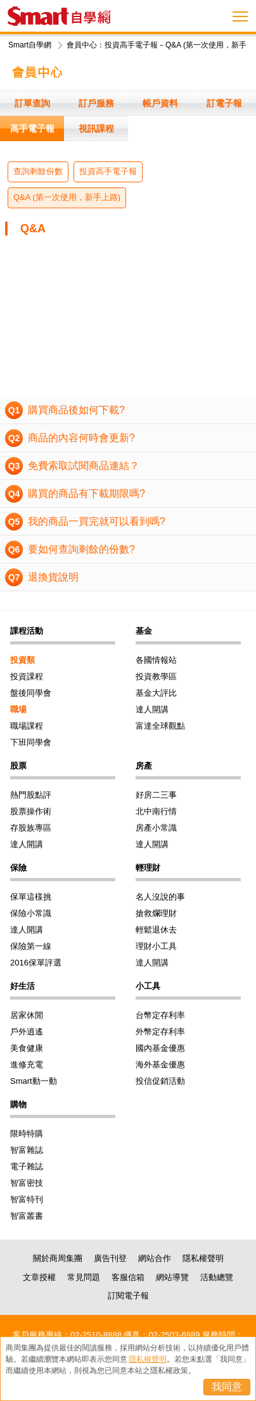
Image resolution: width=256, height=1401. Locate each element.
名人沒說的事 (160, 897)
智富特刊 (26, 1199)
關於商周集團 (57, 1258)
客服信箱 (128, 1277)
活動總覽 (216, 1277)
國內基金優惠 (160, 1048)
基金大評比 (156, 693)
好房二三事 (156, 795)
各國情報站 (156, 660)
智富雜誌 (26, 1150)
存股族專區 (30, 827)
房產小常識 (156, 827)
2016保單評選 (35, 962)
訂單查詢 (32, 103)
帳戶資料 (160, 103)
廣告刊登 (110, 1258)
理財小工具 (156, 946)
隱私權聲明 (203, 1258)
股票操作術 (30, 811)
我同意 (227, 1386)
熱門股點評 (30, 795)
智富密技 (26, 1183)
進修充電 (26, 1064)
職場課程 (26, 726)
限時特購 (26, 1133)
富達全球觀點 (160, 726)
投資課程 (26, 676)
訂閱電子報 (128, 1295)
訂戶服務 (96, 103)
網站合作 (154, 1258)
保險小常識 (30, 913)
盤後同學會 (30, 693)
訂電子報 (224, 103)
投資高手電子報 (108, 171)
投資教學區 (156, 676)
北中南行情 (156, 811)
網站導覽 (172, 1277)
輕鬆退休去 (156, 929)
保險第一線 (30, 946)
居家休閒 (26, 1015)
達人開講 (152, 709)
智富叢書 (26, 1216)
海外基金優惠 (160, 1064)
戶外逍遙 (26, 1031)
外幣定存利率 (160, 1031)
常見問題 (83, 1277)
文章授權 (39, 1277)
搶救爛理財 (156, 913)
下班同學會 (30, 742)
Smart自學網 (29, 45)
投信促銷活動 (160, 1081)
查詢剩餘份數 (38, 171)
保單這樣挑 (30, 897)
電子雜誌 (26, 1166)
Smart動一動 (33, 1081)
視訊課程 (96, 128)
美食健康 (26, 1048)
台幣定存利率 (160, 1015)
